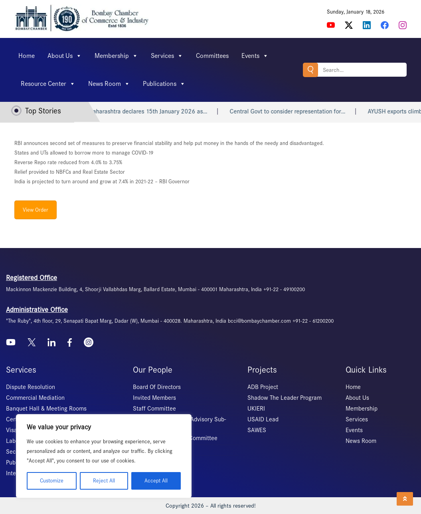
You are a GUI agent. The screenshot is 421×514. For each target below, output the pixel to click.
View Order (35, 209)
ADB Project (262, 387)
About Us (64, 56)
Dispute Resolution (30, 387)
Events (255, 56)
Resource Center (48, 84)
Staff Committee (154, 408)
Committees (212, 56)
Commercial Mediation (35, 397)
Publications (164, 84)
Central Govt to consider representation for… (300, 111)
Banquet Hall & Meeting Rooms (46, 408)
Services (167, 56)
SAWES (256, 430)
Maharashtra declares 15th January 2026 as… (159, 111)
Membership (116, 56)
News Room (109, 84)
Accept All (156, 480)
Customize (51, 480)
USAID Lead (263, 419)
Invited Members (154, 397)
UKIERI (256, 408)
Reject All (104, 480)
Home (26, 56)
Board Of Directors (157, 387)
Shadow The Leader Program (284, 397)
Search (310, 69)
